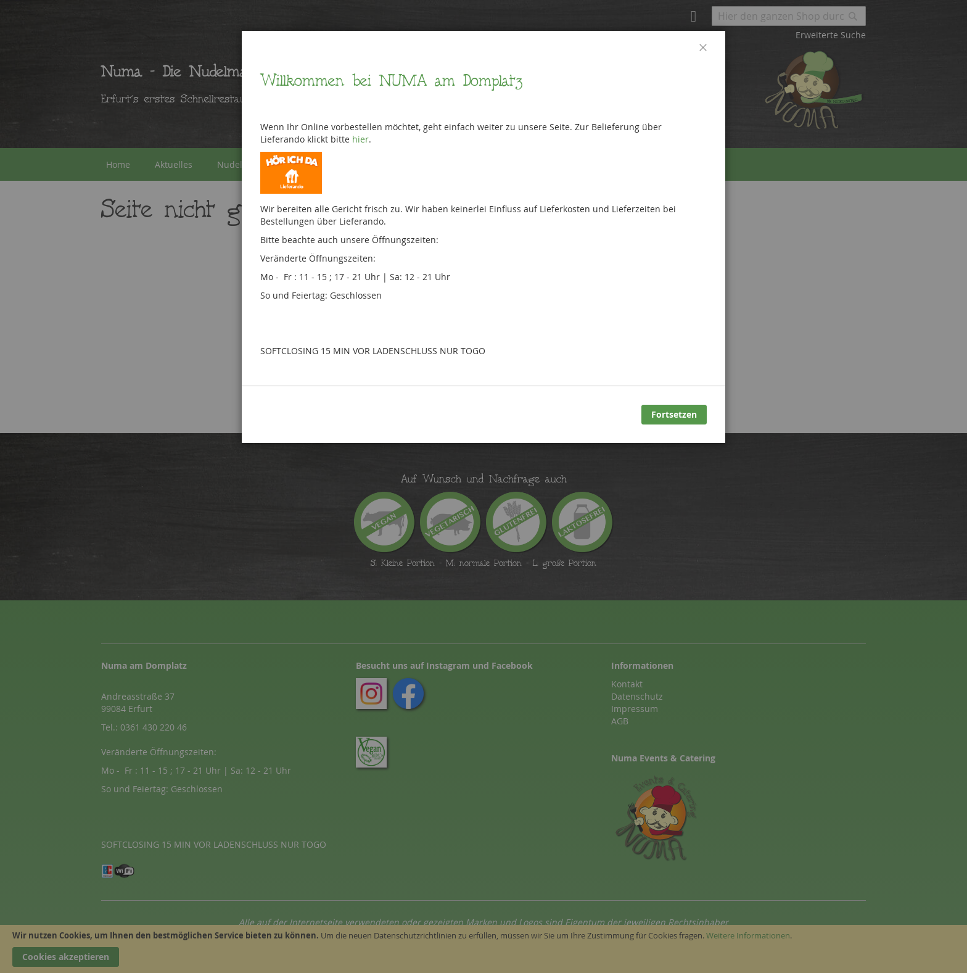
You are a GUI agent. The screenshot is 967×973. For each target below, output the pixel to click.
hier (360, 139)
